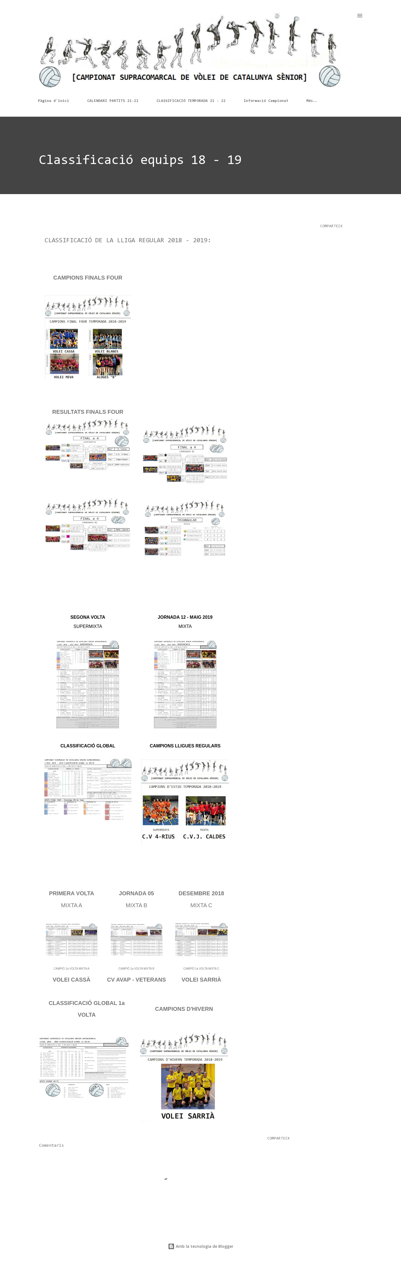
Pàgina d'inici (53, 101)
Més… (311, 101)
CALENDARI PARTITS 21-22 (112, 101)
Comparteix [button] (331, 226)
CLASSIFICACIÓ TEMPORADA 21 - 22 (191, 101)
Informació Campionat (266, 101)
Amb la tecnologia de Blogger (200, 1246)
